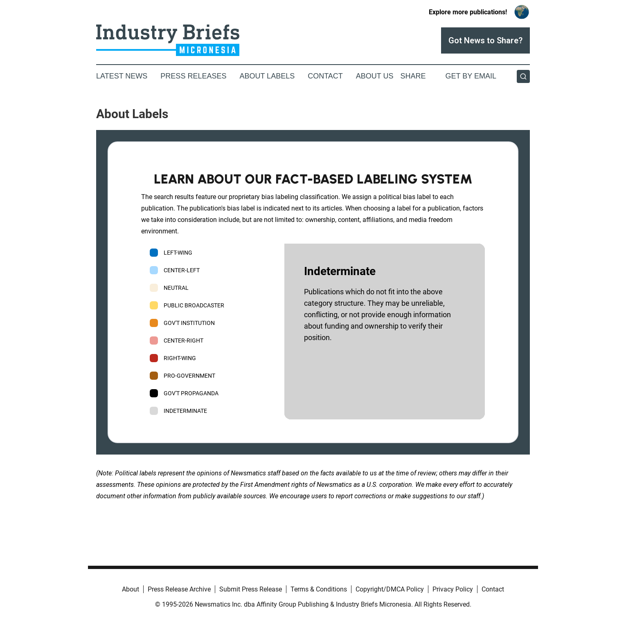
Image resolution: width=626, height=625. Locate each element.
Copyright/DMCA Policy (390, 589)
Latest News (121, 76)
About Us (375, 76)
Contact (325, 76)
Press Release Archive (179, 589)
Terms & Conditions (318, 589)
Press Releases (193, 76)
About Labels (267, 76)
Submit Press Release (250, 589)
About (130, 589)
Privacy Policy (452, 589)
